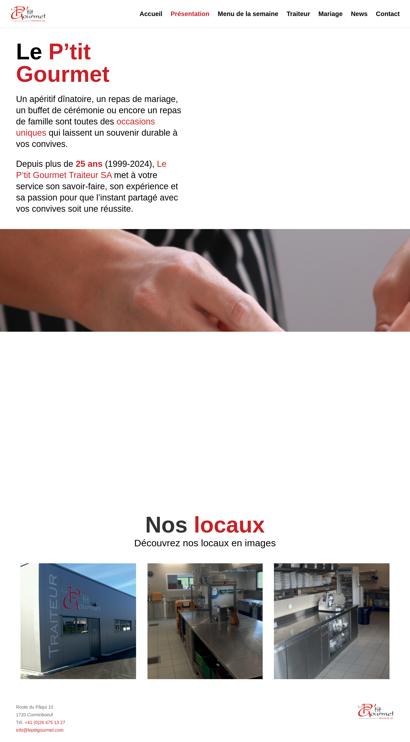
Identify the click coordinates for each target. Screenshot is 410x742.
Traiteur (298, 14)
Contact (388, 14)
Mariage (330, 14)
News (359, 14)
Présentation (190, 14)
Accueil (151, 14)
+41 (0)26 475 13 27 (45, 722)
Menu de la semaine (248, 14)
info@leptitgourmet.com (39, 730)
